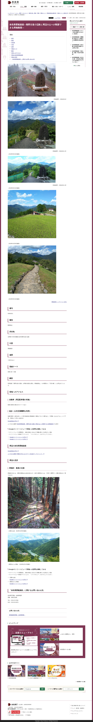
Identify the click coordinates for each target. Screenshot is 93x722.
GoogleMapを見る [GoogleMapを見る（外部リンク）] (12, 421)
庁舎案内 (28, 715)
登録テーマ (14, 49)
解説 (12, 51)
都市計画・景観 (32, 13)
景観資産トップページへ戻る (59, 302)
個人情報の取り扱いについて (78, 705)
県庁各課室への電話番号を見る (16, 715)
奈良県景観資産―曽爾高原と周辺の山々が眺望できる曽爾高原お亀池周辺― (77, 39)
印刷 (64, 17)
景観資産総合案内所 (51, 13)
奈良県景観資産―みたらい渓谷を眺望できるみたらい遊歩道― (77, 32)
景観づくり (43, 13)
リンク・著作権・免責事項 (78, 708)
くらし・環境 (18, 13)
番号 (12, 38)
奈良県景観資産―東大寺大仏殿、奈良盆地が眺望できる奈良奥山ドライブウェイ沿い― (77, 60)
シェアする (57, 18)
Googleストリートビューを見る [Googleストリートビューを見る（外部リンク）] (18, 437)
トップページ (11, 13)
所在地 (13, 42)
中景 (12, 44)
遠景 (12, 46)
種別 (12, 40)
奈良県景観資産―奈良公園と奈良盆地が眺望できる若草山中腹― (77, 46)
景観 (38, 13)
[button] (42, 2)
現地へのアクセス (16, 53)
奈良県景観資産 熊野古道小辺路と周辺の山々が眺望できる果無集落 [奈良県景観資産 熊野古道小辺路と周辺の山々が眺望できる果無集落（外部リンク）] (35, 424)
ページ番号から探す (55, 689)
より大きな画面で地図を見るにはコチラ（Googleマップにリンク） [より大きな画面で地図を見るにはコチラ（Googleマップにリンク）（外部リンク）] (25, 454)
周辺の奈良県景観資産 (17, 55)
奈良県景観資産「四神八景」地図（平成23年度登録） (78, 53)
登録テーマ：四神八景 (62, 13)
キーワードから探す (16, 689)
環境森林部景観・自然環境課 (17, 615)
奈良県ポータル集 (81, 681)
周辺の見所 (14, 57)
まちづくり (25, 13)
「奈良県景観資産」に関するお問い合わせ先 (23, 59)
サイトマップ (75, 713)
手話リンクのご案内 (27, 712)
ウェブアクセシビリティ (77, 710)
